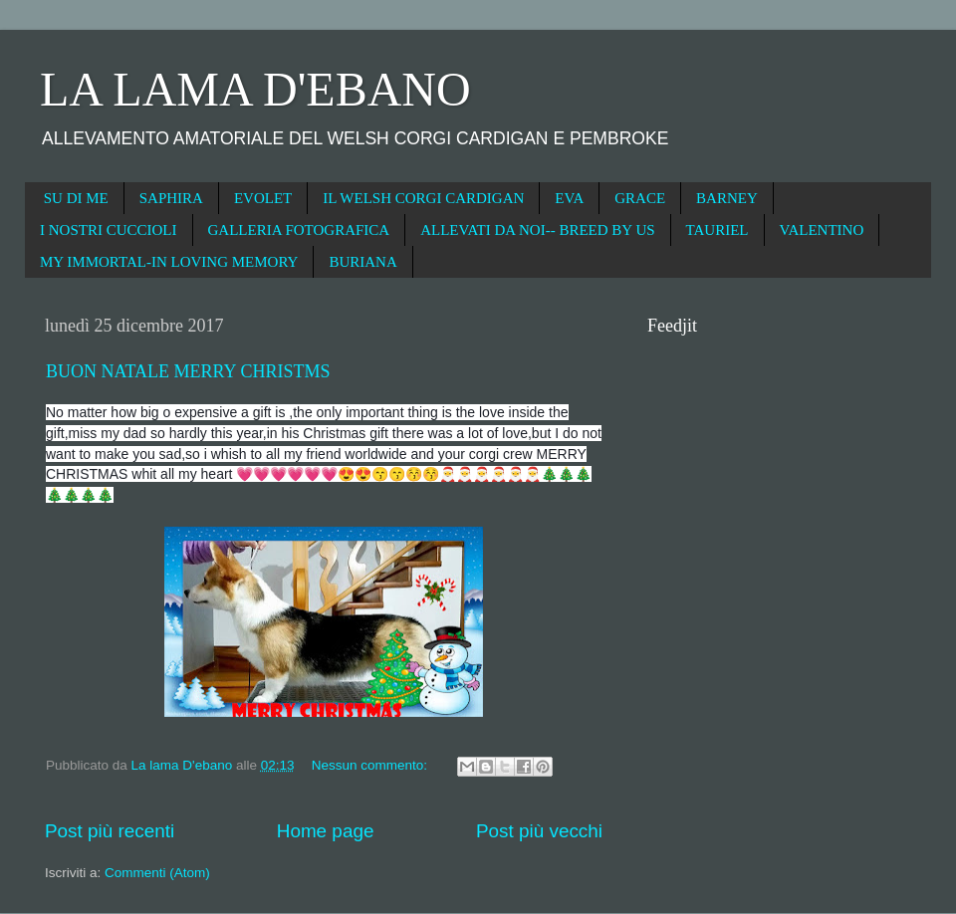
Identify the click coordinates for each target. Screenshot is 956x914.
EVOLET (263, 198)
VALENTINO (822, 230)
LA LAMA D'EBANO (255, 89)
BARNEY (727, 198)
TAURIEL (717, 230)
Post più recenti (109, 830)
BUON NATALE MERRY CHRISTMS (188, 371)
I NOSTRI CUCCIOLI (108, 230)
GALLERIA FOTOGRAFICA (299, 230)
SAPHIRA (171, 198)
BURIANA (362, 262)
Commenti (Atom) (157, 872)
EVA (569, 198)
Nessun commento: (371, 765)
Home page (325, 830)
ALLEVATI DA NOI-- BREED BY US (537, 230)
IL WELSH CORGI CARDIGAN (423, 198)
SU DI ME (76, 198)
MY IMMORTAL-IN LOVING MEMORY (169, 262)
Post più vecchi (539, 830)
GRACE (639, 198)
